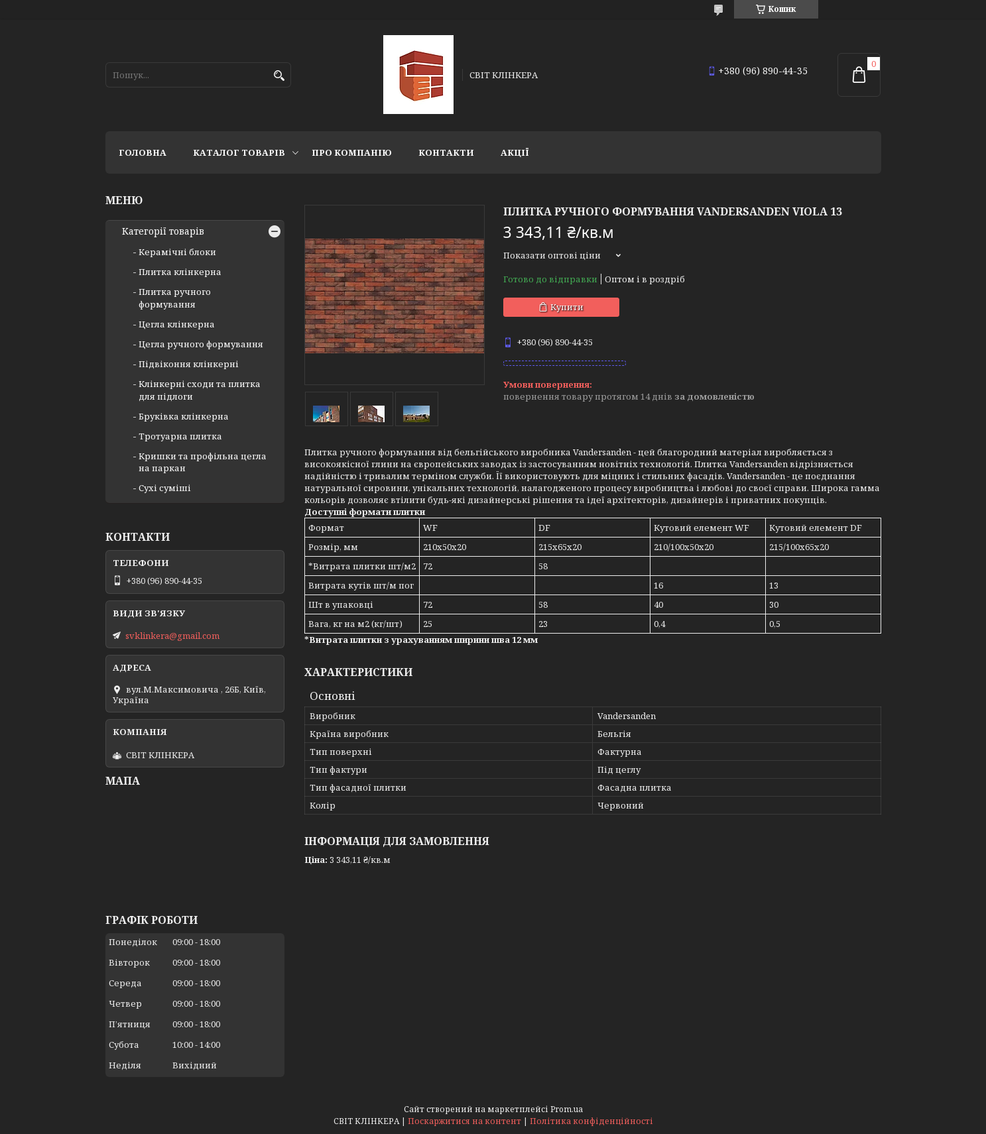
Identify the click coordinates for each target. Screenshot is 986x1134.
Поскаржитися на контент (464, 1121)
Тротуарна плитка (180, 436)
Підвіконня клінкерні (189, 364)
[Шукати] (279, 75)
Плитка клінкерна (180, 272)
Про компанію (352, 152)
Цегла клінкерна (177, 324)
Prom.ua (566, 1109)
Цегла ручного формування (201, 344)
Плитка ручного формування (175, 298)
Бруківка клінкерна (184, 416)
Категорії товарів (163, 231)
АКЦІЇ (515, 152)
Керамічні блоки (177, 252)
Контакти (446, 152)
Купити (567, 307)
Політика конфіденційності (591, 1121)
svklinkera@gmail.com (172, 635)
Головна (142, 152)
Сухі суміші (165, 488)
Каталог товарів (239, 152)
